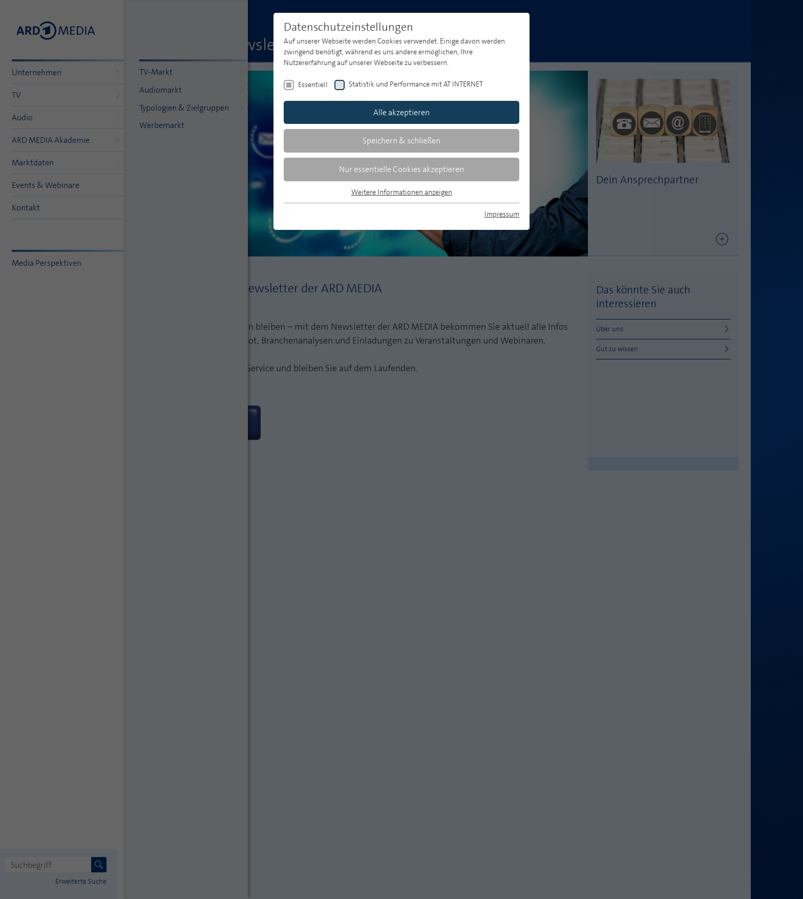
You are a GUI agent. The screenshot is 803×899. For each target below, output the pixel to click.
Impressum (501, 214)
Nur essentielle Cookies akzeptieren (401, 169)
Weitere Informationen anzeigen (401, 192)
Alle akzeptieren (401, 112)
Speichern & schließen (401, 140)
